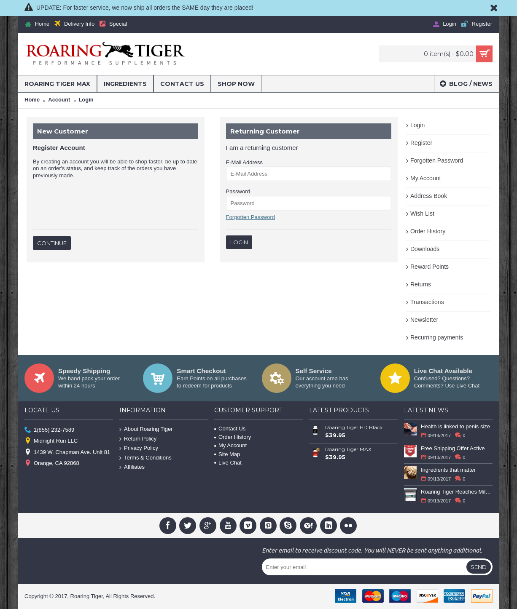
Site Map (227, 454)
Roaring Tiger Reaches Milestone (457, 492)
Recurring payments (436, 337)
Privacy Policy (138, 448)
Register (421, 142)
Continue (52, 243)
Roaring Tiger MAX (348, 449)
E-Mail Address (244, 162)
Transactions (427, 302)
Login (85, 99)
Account (59, 99)
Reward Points (429, 266)
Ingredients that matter (448, 470)
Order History (427, 231)
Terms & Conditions (145, 458)
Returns (420, 284)
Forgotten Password (436, 160)
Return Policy (137, 438)
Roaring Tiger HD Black (353, 427)
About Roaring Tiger (146, 429)
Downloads (424, 249)
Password (238, 191)
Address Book (428, 195)
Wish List (422, 213)
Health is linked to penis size (455, 426)
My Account (425, 178)
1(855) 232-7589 (49, 430)
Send (479, 567)
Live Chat (228, 462)
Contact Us (229, 428)
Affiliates (132, 467)
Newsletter (424, 319)
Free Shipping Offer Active (453, 448)
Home (32, 99)
